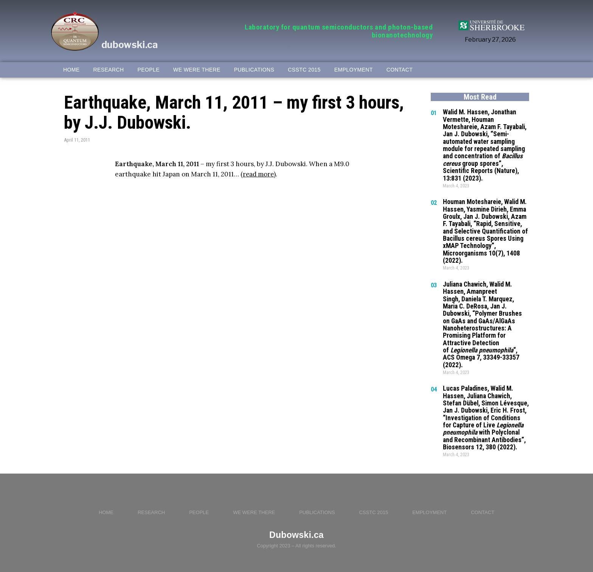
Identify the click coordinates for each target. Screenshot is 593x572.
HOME (106, 512)
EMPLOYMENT (429, 512)
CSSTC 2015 (373, 512)
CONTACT (482, 512)
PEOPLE (199, 512)
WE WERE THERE (254, 512)
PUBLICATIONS (317, 512)
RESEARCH (151, 512)
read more (259, 174)
